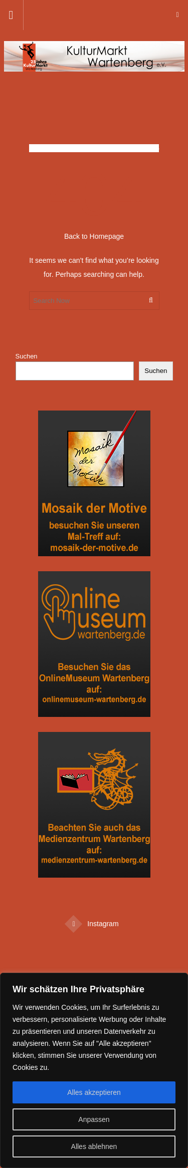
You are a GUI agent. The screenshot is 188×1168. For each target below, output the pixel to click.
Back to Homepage (94, 236)
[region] (94, 1070)
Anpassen (93, 1119)
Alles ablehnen (94, 1146)
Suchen (27, 356)
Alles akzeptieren (94, 1092)
